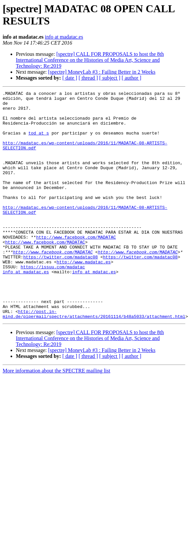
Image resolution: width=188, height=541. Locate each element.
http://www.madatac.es (84, 296)
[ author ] (131, 78)
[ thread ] (88, 78)
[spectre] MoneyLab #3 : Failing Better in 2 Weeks (101, 72)
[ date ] (69, 78)
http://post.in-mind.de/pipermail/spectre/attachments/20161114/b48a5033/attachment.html (94, 359)
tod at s (38, 142)
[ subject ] (109, 78)
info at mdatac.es (94, 308)
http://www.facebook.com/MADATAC (76, 267)
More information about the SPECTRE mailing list (56, 416)
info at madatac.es (64, 37)
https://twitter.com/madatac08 (60, 290)
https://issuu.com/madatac (53, 302)
